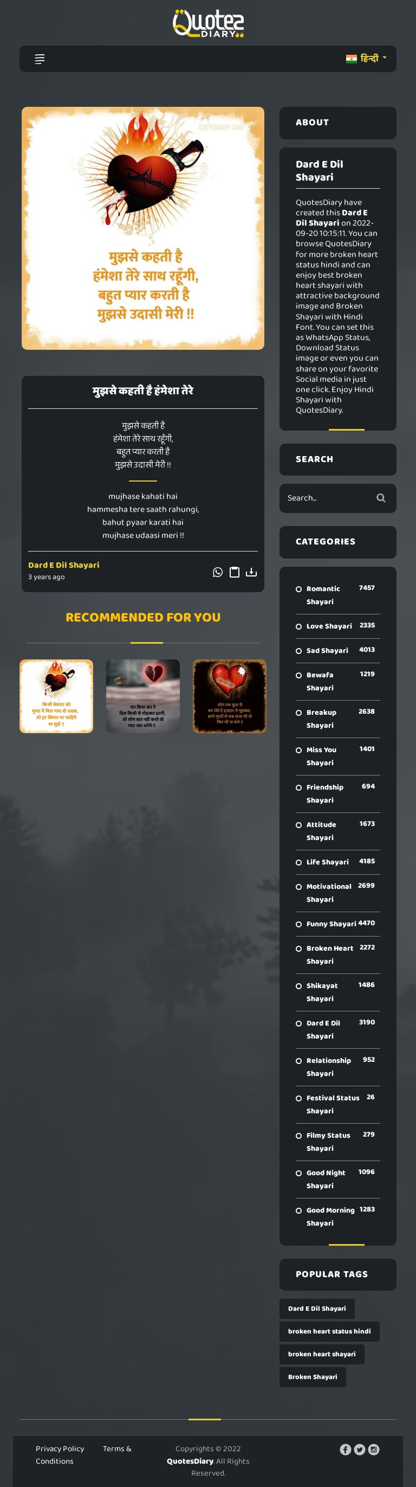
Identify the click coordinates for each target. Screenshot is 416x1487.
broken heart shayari (322, 1354)
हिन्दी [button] (363, 59)
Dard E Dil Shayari (64, 565)
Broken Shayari (312, 1377)
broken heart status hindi (329, 1331)
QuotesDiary (190, 1461)
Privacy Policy (60, 1449)
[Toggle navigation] (39, 59)
